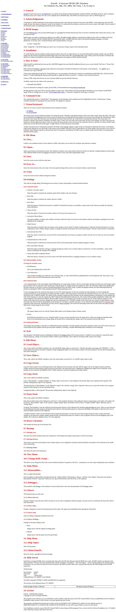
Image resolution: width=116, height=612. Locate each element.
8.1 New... (3, 32)
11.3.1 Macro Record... (6, 69)
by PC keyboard (32, 112)
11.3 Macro (3, 68)
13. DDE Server (5, 81)
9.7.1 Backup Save (5, 54)
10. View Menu (4, 59)
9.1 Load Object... (5, 44)
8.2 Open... (3, 33)
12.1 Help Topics (5, 77)
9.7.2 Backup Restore (6, 55)
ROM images (33, 32)
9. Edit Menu (4, 43)
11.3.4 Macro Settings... (6, 73)
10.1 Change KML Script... (7, 61)
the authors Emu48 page (78, 87)
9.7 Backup (3, 52)
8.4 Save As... (4, 36)
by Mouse (30, 111)
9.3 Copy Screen (4, 47)
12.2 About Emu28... (5, 78)
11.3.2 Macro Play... (5, 70)
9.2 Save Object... (5, 46)
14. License (3, 84)
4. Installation (4, 19)
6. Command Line (5, 25)
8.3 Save (3, 35)
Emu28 (26, 14)
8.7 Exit (2, 40)
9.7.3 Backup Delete (5, 56)
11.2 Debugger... (4, 66)
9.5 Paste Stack (4, 50)
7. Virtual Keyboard (6, 28)
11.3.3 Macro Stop (5, 72)
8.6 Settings (3, 39)
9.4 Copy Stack (4, 48)
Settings (64, 335)
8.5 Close (3, 37)
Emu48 (45, 14)
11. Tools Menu (4, 63)
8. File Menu (4, 31)
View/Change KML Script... (57, 92)
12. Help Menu (4, 76)
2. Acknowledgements (6, 14)
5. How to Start (4, 22)
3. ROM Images (5, 17)
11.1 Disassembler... (5, 65)
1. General (3, 11)
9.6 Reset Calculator (5, 51)
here (101, 327)
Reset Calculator (65, 303)
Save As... (32, 336)
